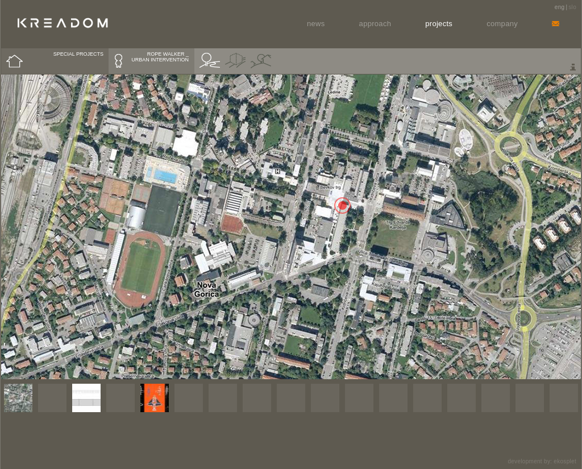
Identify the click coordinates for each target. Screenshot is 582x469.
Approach (375, 23)
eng (560, 7)
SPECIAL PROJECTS (78, 54)
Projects (438, 23)
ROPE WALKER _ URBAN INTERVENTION (160, 57)
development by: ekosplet (542, 461)
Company (502, 23)
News (316, 23)
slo (572, 7)
